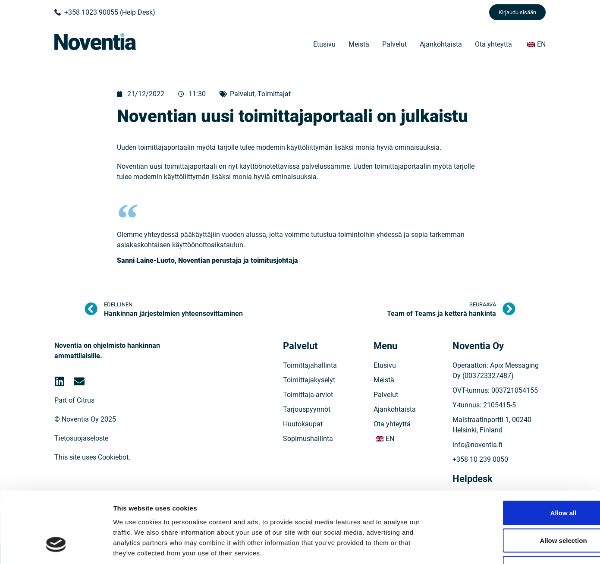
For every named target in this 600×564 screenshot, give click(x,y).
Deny (506, 507)
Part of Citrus (74, 400)
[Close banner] (587, 443)
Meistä (359, 44)
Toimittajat (274, 94)
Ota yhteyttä (493, 44)
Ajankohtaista (441, 44)
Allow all (506, 452)
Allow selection (505, 479)
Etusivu (324, 44)
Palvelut (394, 44)
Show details (453, 547)
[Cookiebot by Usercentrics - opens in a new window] (56, 547)
